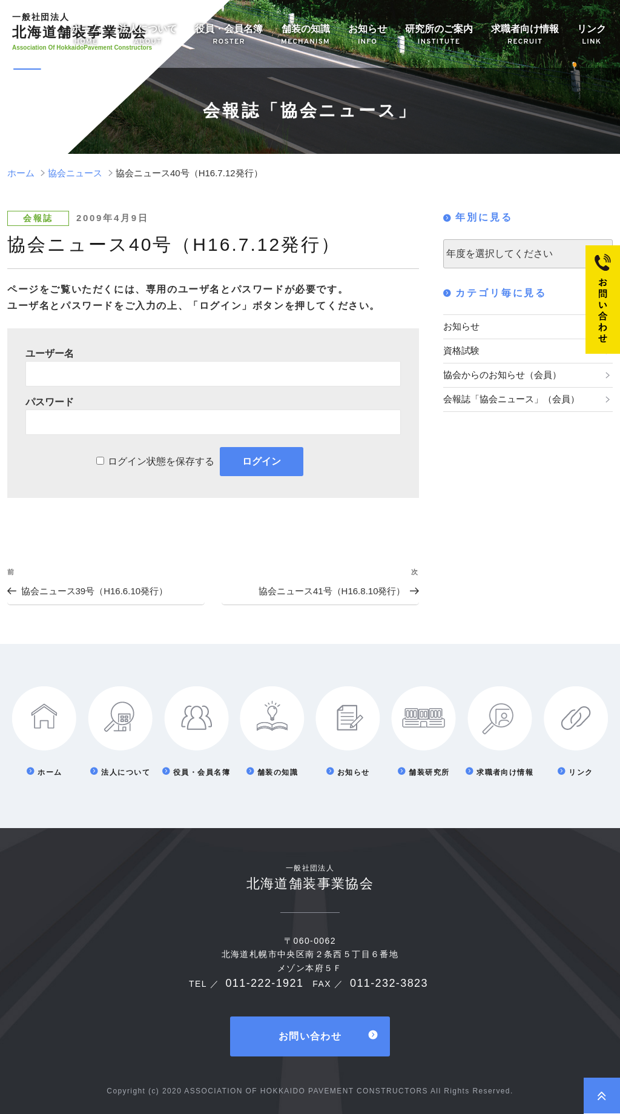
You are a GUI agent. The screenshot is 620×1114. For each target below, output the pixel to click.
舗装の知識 (305, 35)
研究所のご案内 (439, 35)
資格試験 (460, 348)
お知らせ (367, 35)
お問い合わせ (310, 1035)
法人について (148, 35)
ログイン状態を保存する (161, 461)
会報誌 (38, 218)
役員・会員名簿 (229, 35)
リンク (591, 35)
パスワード (49, 402)
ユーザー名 (49, 353)
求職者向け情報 (525, 35)
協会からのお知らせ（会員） (498, 371)
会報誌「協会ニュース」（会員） (506, 394)
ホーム (86, 35)
